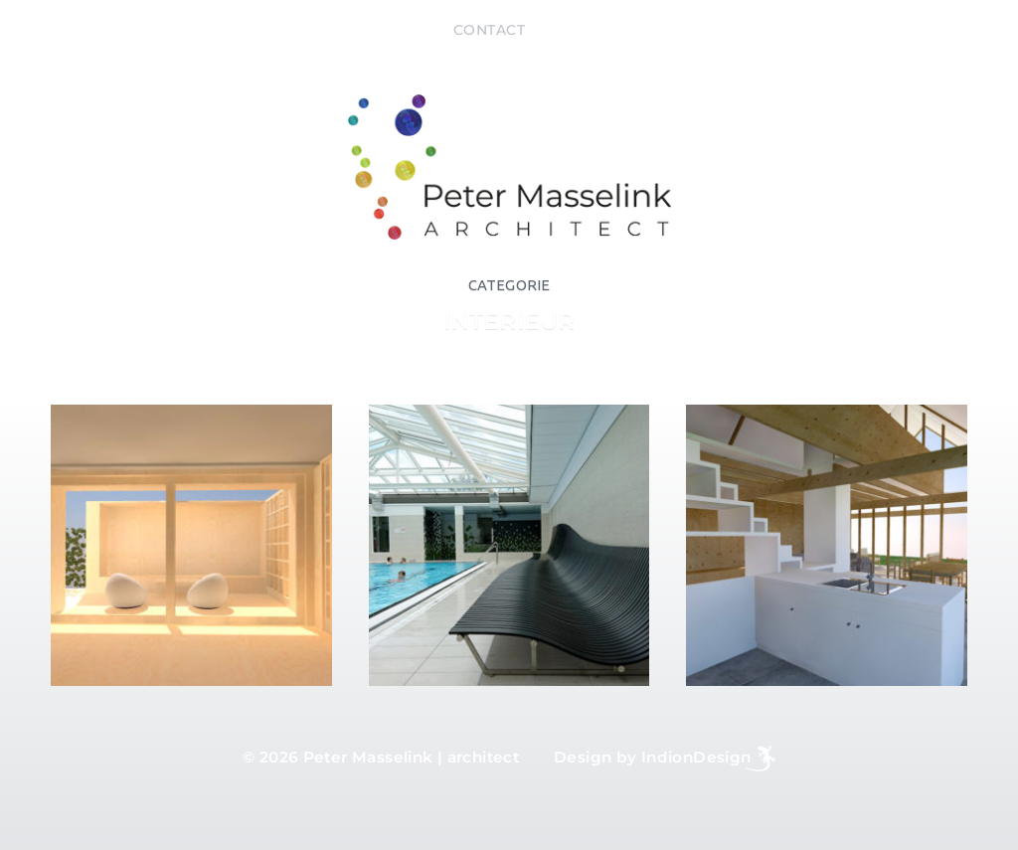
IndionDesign (696, 757)
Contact (489, 30)
